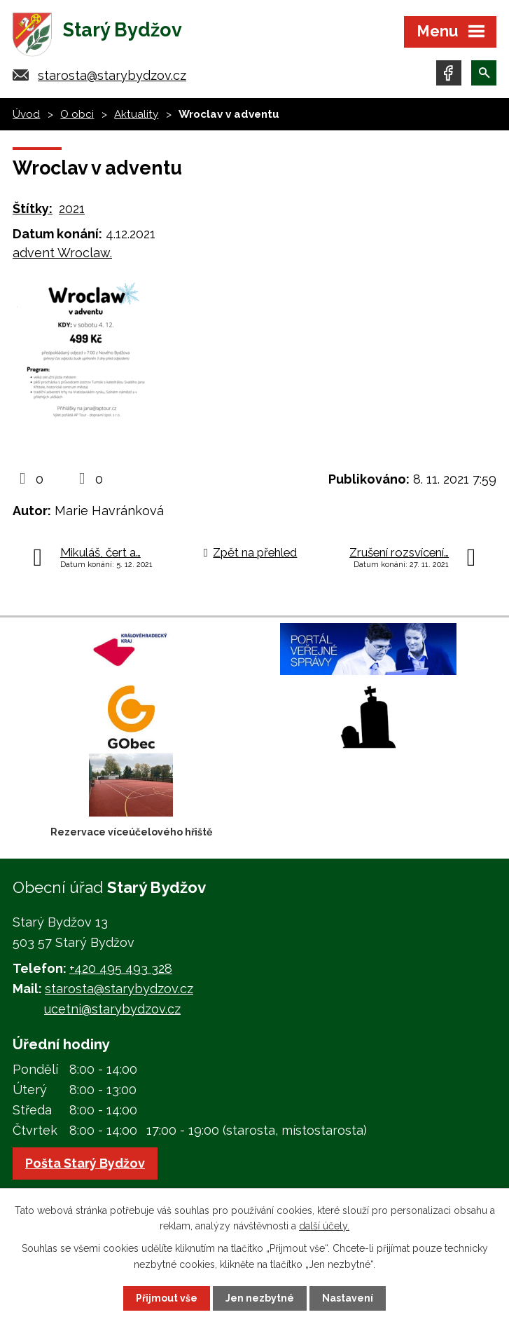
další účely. (324, 1225)
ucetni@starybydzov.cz (112, 1009)
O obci (77, 114)
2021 (72, 208)
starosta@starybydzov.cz (112, 75)
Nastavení (347, 1298)
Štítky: (33, 208)
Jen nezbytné (259, 1298)
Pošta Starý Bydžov (85, 1163)
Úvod (26, 114)
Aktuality (136, 114)
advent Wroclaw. (62, 252)
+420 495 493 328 (120, 969)
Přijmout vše (166, 1298)
